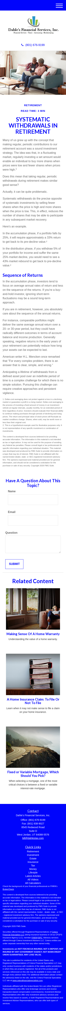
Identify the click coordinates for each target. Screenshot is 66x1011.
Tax (33, 865)
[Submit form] (14, 564)
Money (33, 869)
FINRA (34, 938)
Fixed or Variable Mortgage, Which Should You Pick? (33, 774)
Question (11, 532)
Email (11, 512)
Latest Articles (33, 876)
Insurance (33, 862)
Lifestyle (33, 872)
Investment (33, 855)
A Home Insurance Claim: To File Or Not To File (33, 701)
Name (12, 491)
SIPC (40, 938)
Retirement (33, 851)
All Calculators (33, 883)
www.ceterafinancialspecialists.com (27, 980)
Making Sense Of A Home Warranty (33, 634)
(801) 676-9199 (33, 45)
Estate (33, 858)
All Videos (32, 879)
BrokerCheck (8, 889)
